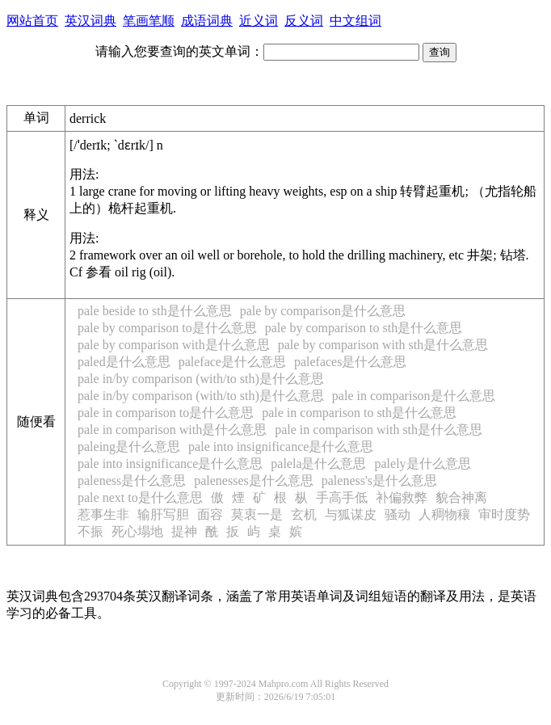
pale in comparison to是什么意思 (166, 412)
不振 (90, 531)
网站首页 (32, 20)
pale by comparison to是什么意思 (167, 328)
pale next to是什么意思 (140, 497)
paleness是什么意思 (132, 480)
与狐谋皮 (350, 514)
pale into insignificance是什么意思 (280, 446)
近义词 (258, 20)
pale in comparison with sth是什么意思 (378, 429)
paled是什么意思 (124, 362)
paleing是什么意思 (129, 446)
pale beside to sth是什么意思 (155, 311)
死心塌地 (137, 531)
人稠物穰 (444, 514)
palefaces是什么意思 (350, 362)
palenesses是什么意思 (253, 480)
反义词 (303, 20)
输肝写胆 (163, 514)
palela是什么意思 (318, 463)
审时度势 (504, 514)
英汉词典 (90, 20)
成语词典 (207, 20)
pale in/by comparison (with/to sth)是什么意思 (201, 379)
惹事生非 (103, 514)
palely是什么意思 (422, 463)
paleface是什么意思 (232, 362)
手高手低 (342, 497)
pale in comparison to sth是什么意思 (359, 412)
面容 (210, 514)
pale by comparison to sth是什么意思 (363, 328)
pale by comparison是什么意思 (323, 311)
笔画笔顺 (149, 20)
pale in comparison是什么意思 (413, 396)
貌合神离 (461, 497)
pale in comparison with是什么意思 (172, 429)
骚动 (397, 514)
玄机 (304, 514)
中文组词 (355, 20)
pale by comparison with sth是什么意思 (383, 345)
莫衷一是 (257, 514)
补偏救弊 (401, 497)
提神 (184, 531)
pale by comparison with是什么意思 (174, 345)
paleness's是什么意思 (379, 480)
